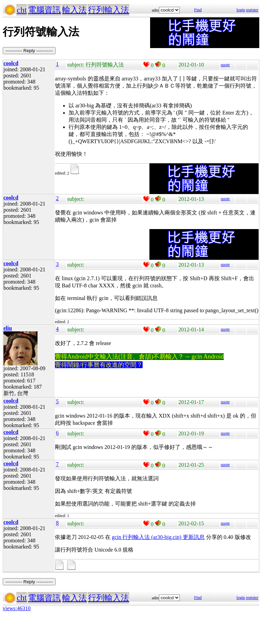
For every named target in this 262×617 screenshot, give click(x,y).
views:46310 (17, 608)
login (240, 9)
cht (22, 9)
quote (225, 64)
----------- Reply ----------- (29, 50)
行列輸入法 (108, 9)
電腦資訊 (44, 9)
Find (198, 9)
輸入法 (74, 9)
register (252, 9)
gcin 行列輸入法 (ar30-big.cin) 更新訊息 (158, 537)
